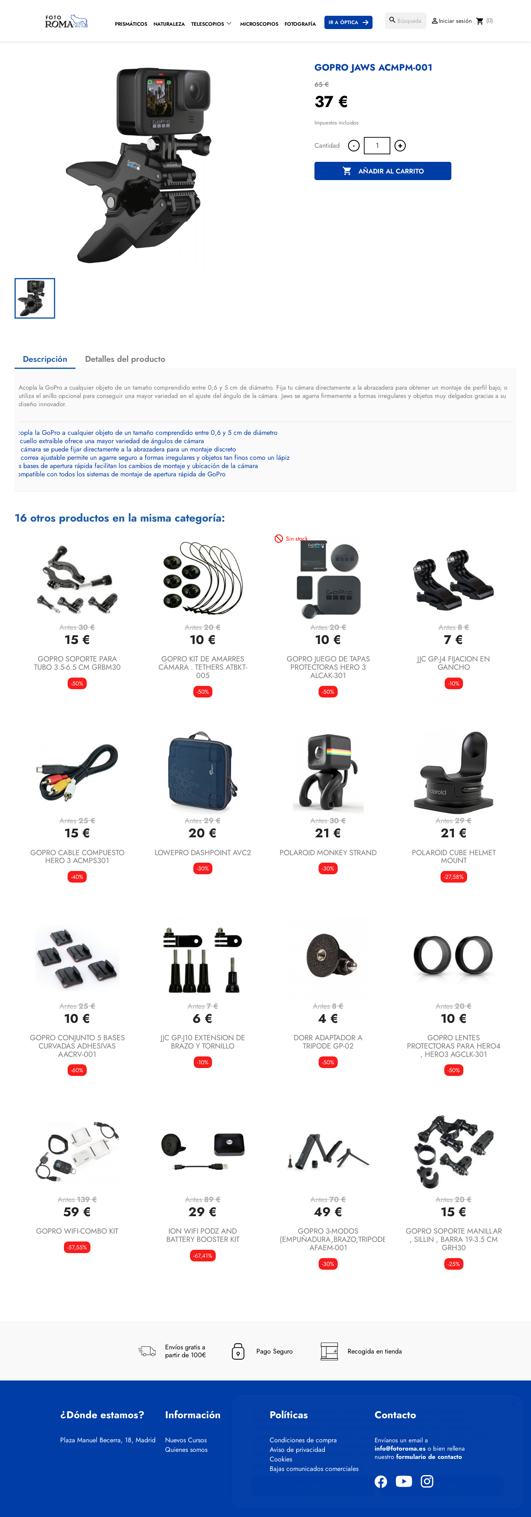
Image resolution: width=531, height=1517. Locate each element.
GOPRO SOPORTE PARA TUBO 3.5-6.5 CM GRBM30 (77, 663)
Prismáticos (131, 24)
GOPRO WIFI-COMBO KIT (77, 1231)
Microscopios (259, 24)
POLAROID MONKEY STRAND (328, 852)
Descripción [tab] (45, 359)
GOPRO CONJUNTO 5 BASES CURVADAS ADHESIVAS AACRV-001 (77, 1046)
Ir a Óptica (343, 22)
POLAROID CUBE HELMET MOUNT (454, 856)
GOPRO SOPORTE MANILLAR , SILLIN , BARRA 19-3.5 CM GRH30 (454, 1239)
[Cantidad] (377, 145)
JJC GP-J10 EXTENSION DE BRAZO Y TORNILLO (203, 1041)
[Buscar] (405, 20)
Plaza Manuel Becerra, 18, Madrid (108, 1440)
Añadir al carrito (383, 171)
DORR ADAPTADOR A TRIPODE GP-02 (328, 1041)
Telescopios (207, 24)
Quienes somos (186, 1450)
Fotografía (300, 24)
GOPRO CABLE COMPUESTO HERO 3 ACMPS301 (77, 856)
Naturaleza (169, 24)
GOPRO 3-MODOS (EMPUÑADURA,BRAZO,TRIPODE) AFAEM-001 (334, 1239)
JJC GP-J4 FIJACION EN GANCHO (453, 663)
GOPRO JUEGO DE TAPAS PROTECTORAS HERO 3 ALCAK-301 (328, 667)
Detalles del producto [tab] (125, 359)
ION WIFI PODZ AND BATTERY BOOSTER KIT (202, 1235)
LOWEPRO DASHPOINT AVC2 (203, 852)
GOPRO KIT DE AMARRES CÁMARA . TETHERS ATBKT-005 (202, 667)
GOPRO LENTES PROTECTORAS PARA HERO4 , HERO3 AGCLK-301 (454, 1046)
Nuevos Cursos (186, 1440)
